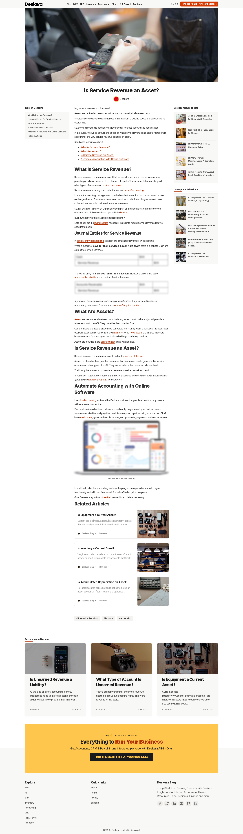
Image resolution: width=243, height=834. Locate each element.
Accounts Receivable (85, 277)
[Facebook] (160, 803)
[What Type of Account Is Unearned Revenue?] (121, 658)
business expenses (112, 185)
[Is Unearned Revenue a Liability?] (55, 658)
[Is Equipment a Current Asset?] (187, 658)
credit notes (86, 417)
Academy (137, 4)
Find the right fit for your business (199, 4)
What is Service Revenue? (95, 147)
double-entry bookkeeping (90, 240)
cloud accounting (87, 400)
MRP (75, 4)
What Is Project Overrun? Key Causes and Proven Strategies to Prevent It (201, 228)
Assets (78, 319)
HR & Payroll (125, 4)
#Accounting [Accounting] (125, 618)
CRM (114, 4)
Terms (94, 792)
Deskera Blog (166, 782)
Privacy (94, 797)
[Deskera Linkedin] (174, 803)
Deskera (115, 830)
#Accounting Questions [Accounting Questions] (87, 618)
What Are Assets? (36, 123)
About (94, 787)
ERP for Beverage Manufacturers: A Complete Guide (201, 161)
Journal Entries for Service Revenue (45, 119)
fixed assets (136, 332)
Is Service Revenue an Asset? (41, 127)
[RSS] (196, 803)
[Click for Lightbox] (121, 260)
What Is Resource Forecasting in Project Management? (198, 214)
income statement (134, 356)
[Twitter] (167, 803)
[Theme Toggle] (172, 4)
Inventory (91, 4)
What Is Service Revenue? (40, 115)
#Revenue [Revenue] (108, 618)
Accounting (104, 4)
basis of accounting (134, 190)
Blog (69, 4)
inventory (117, 332)
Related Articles (35, 136)
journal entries (101, 222)
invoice (124, 212)
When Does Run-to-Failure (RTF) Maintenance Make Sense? (200, 242)
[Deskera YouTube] (181, 803)
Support (95, 802)
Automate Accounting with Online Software (47, 132)
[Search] (176, 4)
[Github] (188, 803)
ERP (82, 4)
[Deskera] (121, 99)
